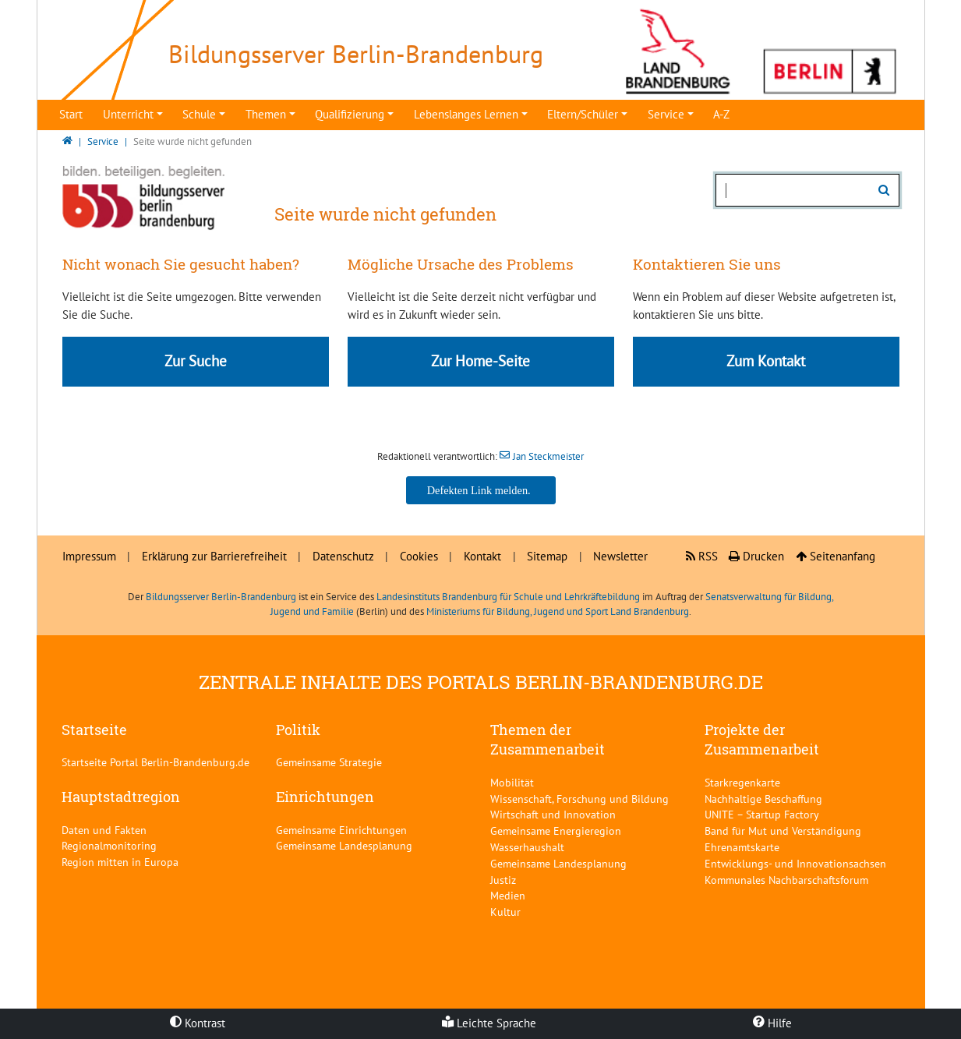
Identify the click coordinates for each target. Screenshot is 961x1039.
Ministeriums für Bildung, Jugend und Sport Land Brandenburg (557, 611)
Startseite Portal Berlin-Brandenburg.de (155, 762)
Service (666, 114)
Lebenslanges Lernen (466, 114)
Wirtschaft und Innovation (553, 814)
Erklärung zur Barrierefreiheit (214, 556)
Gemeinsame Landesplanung (344, 845)
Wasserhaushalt (527, 846)
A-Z (721, 114)
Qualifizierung (349, 114)
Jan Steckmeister (548, 456)
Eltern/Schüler (582, 114)
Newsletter (620, 556)
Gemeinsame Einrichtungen (341, 829)
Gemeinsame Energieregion (555, 830)
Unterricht (128, 114)
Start (71, 114)
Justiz (503, 879)
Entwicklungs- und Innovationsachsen (795, 863)
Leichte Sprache (489, 1023)
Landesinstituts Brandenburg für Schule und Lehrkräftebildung (508, 596)
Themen (266, 114)
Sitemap (547, 556)
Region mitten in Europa (120, 861)
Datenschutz (343, 556)
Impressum (89, 556)
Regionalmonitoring (109, 845)
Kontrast (197, 1023)
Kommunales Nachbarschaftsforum (786, 879)
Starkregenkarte (742, 782)
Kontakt (482, 556)
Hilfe (772, 1023)
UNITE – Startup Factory (762, 814)
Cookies (419, 556)
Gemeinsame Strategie (329, 762)
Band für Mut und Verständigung (783, 830)
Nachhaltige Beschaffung (763, 798)
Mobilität (512, 782)
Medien (507, 895)
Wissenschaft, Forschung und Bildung (579, 798)
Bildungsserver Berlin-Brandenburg (221, 596)
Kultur (505, 911)
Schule (199, 114)
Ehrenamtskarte (742, 846)
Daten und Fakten (104, 829)
